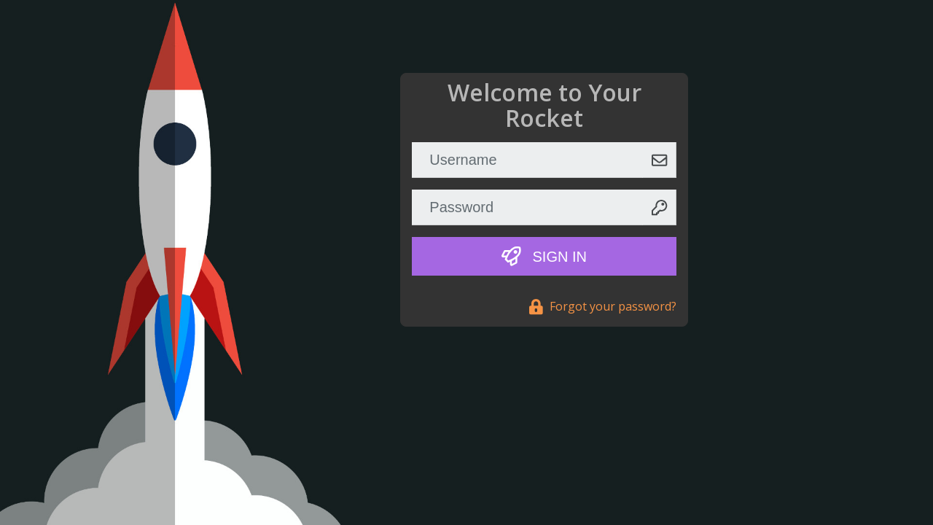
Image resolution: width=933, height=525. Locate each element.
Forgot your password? (602, 306)
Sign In (544, 256)
